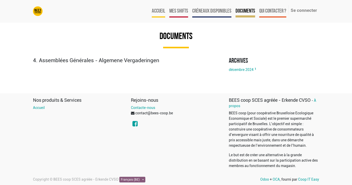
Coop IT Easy (308, 179)
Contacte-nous (143, 108)
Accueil (39, 108)
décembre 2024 (241, 70)
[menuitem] (158, 11)
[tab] (127, 60)
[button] (127, 60)
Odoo (264, 179)
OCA (276, 179)
